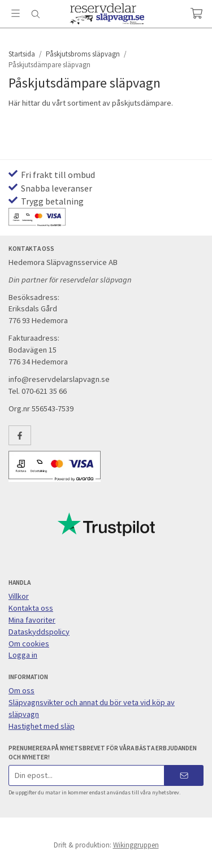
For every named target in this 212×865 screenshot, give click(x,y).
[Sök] (35, 14)
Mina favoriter (31, 620)
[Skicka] (184, 775)
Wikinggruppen (136, 845)
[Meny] (15, 13)
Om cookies (28, 643)
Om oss (21, 690)
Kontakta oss (30, 608)
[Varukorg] (196, 13)
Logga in (22, 655)
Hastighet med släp (41, 726)
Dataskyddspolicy (39, 632)
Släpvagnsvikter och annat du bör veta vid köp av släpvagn (91, 708)
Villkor (18, 596)
